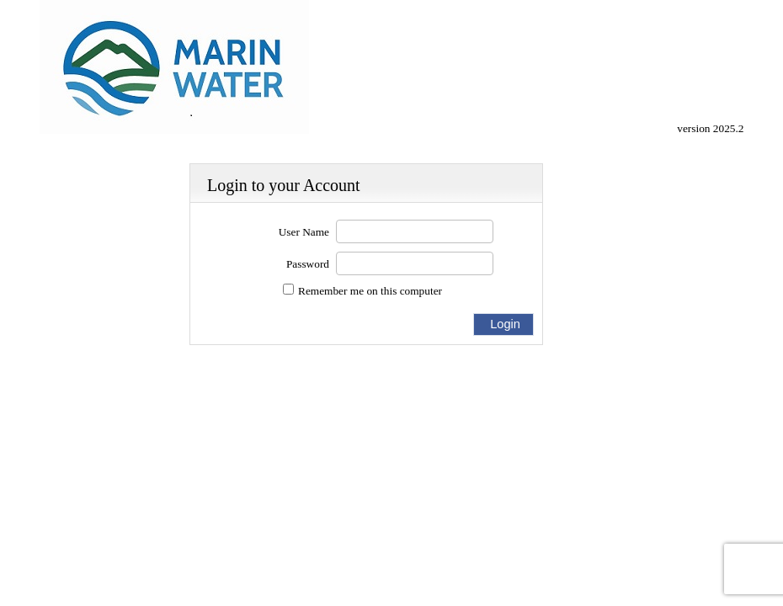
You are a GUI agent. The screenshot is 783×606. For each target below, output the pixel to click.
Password (307, 263)
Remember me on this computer (370, 290)
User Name (304, 231)
